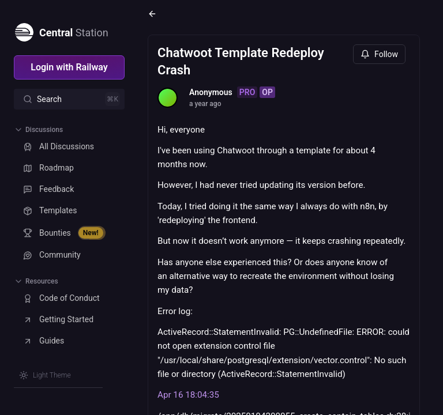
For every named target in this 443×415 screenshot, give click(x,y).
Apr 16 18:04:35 (188, 395)
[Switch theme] (45, 375)
